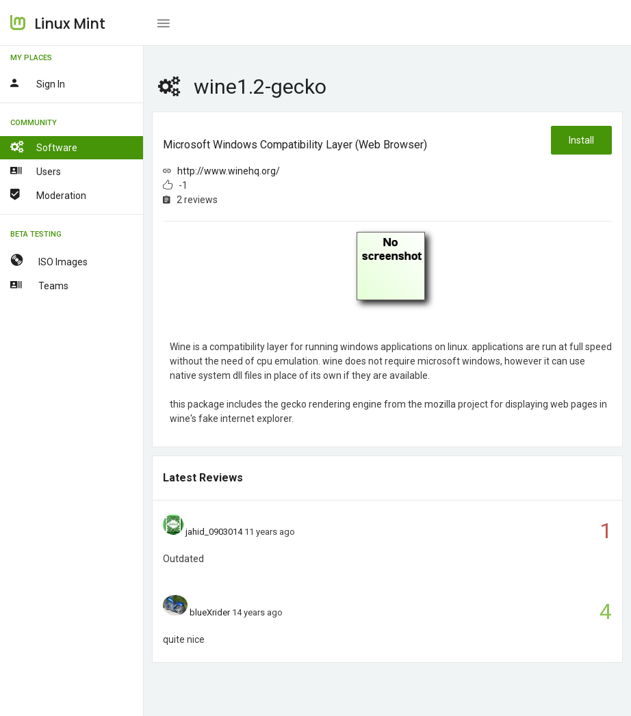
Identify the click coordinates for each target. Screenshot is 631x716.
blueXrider (210, 612)
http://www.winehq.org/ (228, 170)
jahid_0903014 (213, 532)
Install (581, 140)
